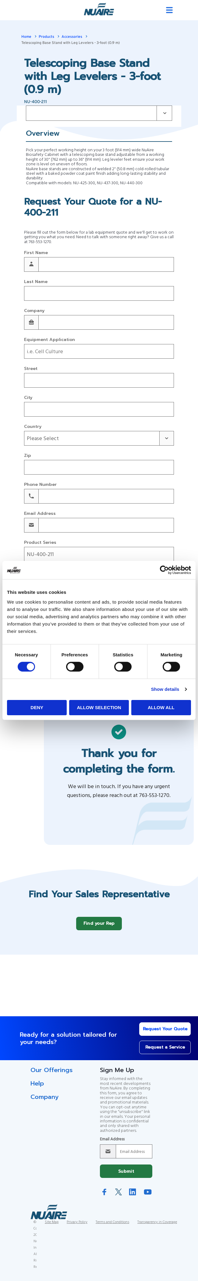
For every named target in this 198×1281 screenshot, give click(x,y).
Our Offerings (51, 1074)
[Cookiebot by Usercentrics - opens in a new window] (164, 570)
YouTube (147, 1196)
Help (37, 1088)
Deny (36, 707)
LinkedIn (132, 1196)
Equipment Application (49, 340)
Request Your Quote (155, 1033)
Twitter (118, 1196)
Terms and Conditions (112, 1227)
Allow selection (99, 707)
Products (46, 36)
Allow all (161, 707)
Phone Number (40, 484)
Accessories (72, 36)
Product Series (40, 542)
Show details (165, 689)
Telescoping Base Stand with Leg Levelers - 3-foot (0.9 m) (70, 43)
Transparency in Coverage (157, 1227)
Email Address (40, 513)
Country (32, 426)
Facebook (104, 1196)
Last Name (36, 282)
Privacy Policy (77, 1227)
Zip (27, 455)
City (28, 397)
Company (34, 311)
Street (30, 368)
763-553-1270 (40, 242)
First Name (36, 253)
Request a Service (155, 1052)
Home (26, 36)
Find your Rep (99, 928)
